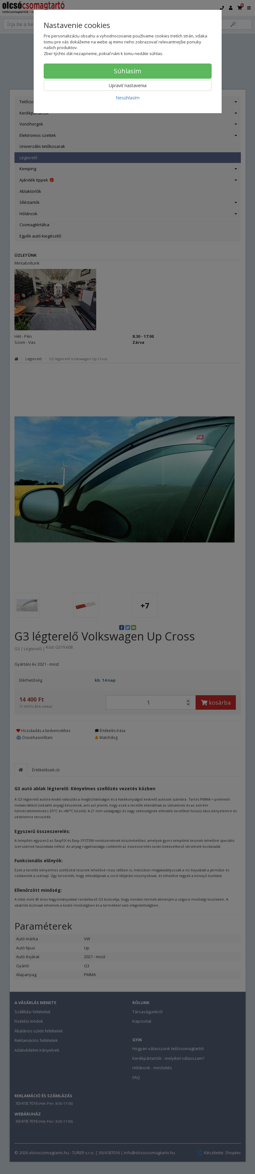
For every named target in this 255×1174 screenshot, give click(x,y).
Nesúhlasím (128, 98)
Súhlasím (127, 71)
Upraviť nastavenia (128, 85)
